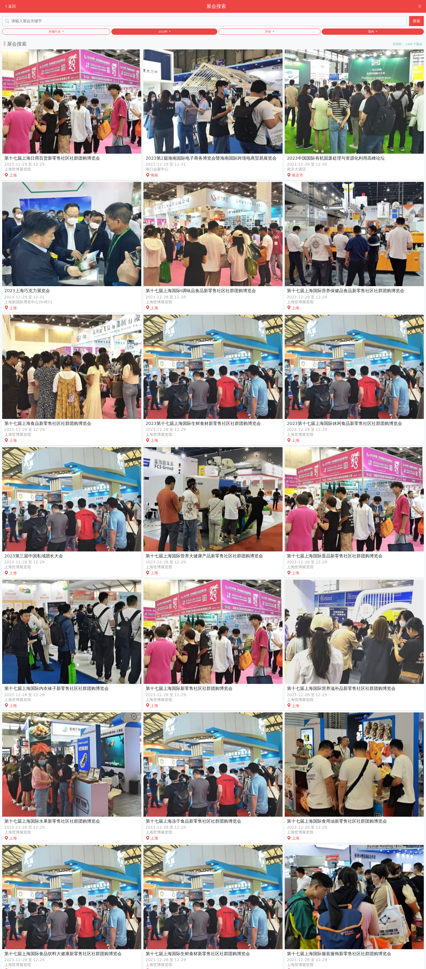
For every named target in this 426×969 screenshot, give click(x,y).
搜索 (416, 21)
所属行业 (55, 32)
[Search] (204, 21)
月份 (268, 32)
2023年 (163, 32)
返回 (10, 6)
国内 (371, 32)
